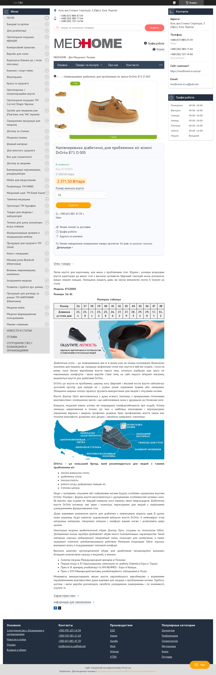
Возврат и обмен (16, 650)
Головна (62, 65)
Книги (165, 651)
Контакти (132, 65)
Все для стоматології (19, 157)
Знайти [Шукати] (154, 27)
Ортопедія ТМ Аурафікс (21, 205)
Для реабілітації (16, 30)
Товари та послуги (87, 65)
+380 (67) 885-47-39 (70, 641)
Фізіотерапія (14, 77)
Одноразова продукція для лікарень (23, 122)
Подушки (167, 656)
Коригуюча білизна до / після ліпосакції (24, 62)
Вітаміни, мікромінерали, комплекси (21, 272)
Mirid (112, 646)
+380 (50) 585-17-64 (70, 635)
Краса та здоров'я (18, 83)
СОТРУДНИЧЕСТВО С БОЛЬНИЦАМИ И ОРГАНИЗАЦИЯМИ (20, 346)
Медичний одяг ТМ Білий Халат (26, 193)
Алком (113, 635)
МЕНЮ (10, 17)
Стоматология (170, 641)
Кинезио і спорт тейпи (20, 70)
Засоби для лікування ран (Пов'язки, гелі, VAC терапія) (23, 112)
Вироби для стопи (17, 54)
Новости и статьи (16, 639)
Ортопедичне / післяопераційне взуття (21, 91)
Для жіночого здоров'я (21, 150)
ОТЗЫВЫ (12, 337)
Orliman (114, 651)
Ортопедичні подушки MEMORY (20, 39)
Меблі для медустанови (21, 180)
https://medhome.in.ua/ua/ (185, 71)
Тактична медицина (18, 199)
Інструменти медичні (19, 280)
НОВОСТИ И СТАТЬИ (19, 330)
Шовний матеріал (17, 144)
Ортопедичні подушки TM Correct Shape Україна (22, 102)
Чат (200, 665)
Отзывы (11, 644)
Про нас (113, 65)
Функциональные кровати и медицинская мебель (23, 234)
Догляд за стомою (18, 131)
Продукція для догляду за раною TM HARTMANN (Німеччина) (23, 297)
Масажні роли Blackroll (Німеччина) (20, 262)
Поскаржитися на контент (111, 671)
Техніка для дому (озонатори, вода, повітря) (25, 224)
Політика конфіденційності (142, 671)
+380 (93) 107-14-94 (70, 630)
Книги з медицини (17, 253)
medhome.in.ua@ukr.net (184, 84)
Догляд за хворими (18, 163)
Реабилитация (170, 635)
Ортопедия (168, 630)
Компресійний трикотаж (21, 47)
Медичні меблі (16, 307)
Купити (73, 205)
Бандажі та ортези (18, 24)
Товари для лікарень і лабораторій (20, 214)
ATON (113, 656)
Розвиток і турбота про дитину (25, 287)
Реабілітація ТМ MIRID (20, 186)
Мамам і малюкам (17, 324)
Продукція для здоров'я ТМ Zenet (24, 245)
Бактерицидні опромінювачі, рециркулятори (24, 171)
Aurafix (114, 641)
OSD (112, 630)
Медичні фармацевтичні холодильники (21, 316)
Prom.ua (126, 667)
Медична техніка (17, 137)
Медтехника (169, 646)
